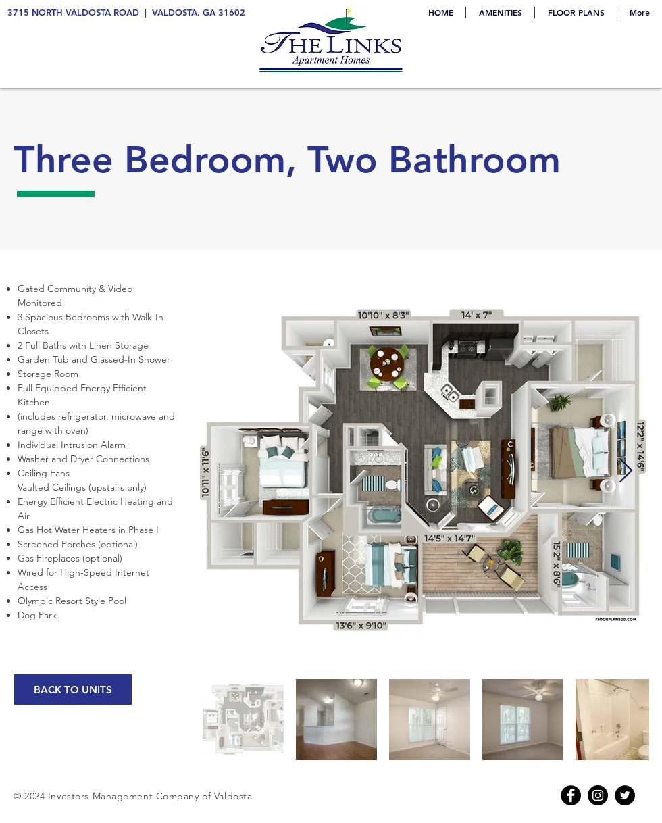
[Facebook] (571, 795)
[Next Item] (626, 471)
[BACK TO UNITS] (73, 689)
